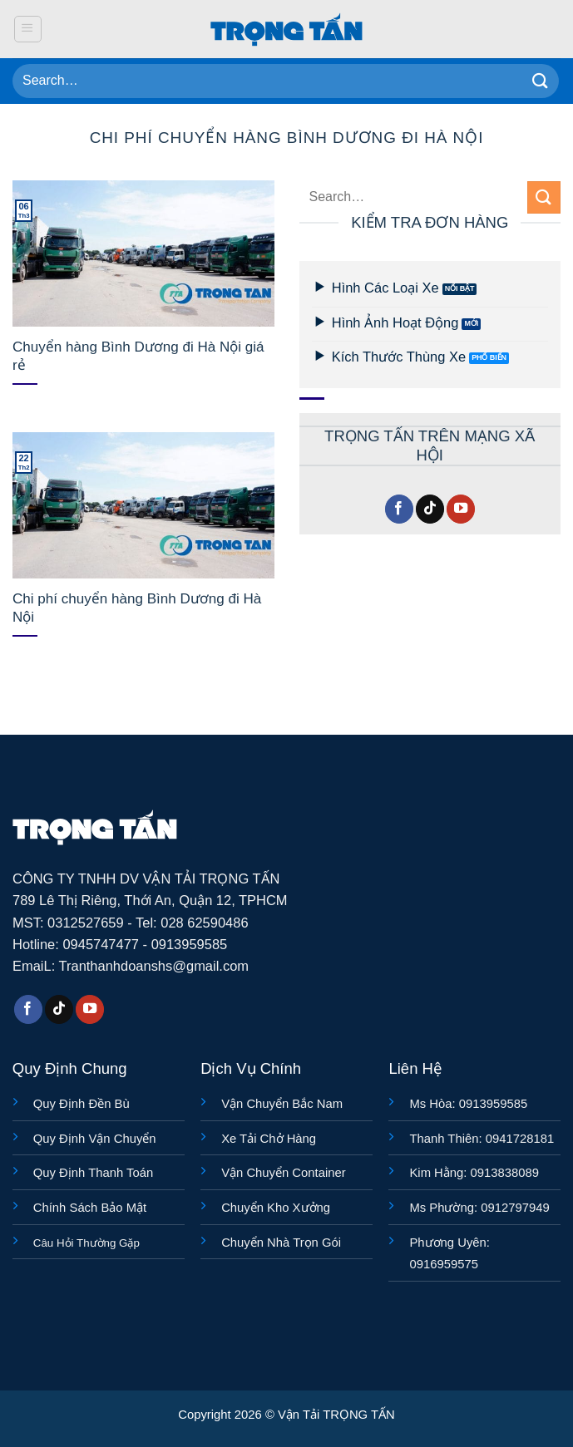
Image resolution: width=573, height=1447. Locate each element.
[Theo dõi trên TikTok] (430, 509)
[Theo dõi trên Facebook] (399, 509)
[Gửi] (540, 81)
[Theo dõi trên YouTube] (461, 509)
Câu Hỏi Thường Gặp (86, 1243)
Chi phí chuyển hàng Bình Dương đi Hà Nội (136, 608)
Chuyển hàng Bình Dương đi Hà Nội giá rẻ (138, 356)
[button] (28, 29)
